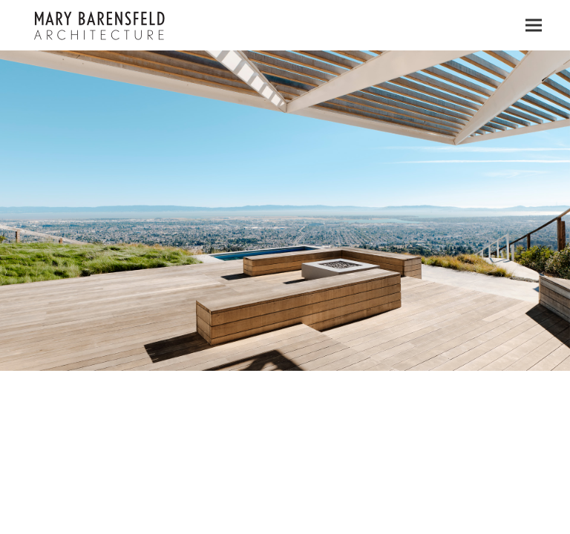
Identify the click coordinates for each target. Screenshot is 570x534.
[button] (533, 25)
